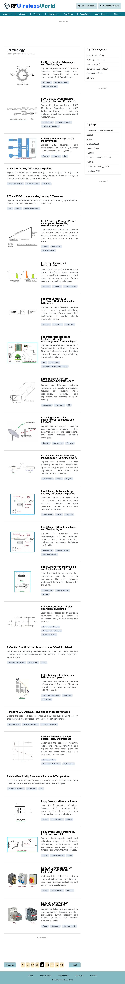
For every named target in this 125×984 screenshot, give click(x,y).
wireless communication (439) (99, 130)
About (30, 975)
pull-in (59, 515)
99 (42, 965)
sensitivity (57, 324)
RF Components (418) (95, 60)
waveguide (47, 405)
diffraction (47, 699)
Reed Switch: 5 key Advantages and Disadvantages (58, 528)
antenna (70, 443)
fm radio (46, 184)
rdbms (45, 156)
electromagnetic (57, 855)
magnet (68, 479)
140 (61, 965)
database (56, 156)
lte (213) (89, 162)
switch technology (49, 554)
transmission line (49, 635)
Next (75, 965)
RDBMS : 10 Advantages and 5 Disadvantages (57, 139)
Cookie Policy (63, 975)
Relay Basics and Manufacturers (59, 801)
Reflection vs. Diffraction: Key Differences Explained (57, 676)
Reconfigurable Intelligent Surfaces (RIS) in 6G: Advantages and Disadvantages (58, 339)
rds (10, 208)
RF (29, 6)
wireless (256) (92, 144)
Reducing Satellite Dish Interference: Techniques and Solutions (57, 419)
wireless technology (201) (97, 166)
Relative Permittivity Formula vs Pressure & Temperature (38, 776)
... (28, 965)
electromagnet (57, 819)
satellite (46, 443)
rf (69, 405)
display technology (30, 724)
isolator (69, 890)
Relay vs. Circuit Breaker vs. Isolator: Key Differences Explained (56, 870)
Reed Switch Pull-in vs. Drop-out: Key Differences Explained (58, 492)
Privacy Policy (45, 975)
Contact (93, 975)
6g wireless (54, 362)
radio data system (15, 184)
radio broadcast (32, 184)
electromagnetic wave (51, 695)
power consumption (49, 724)
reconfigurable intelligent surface (55, 366)
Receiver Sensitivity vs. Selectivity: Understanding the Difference (58, 301)
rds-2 (18, 208)
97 (32, 965)
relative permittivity (16, 789)
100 (47, 965)
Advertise (79, 975)
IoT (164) (90, 78)
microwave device (49, 86)
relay (45, 819)
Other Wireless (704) (95, 55)
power (45, 246)
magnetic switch (62, 550)
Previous (10, 965)
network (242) (92, 148)
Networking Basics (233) (97, 69)
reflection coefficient (50, 627)
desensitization (70, 286)
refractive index (48, 760)
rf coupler (46, 82)
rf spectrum (47, 122)
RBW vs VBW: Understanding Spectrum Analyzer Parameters (58, 100)
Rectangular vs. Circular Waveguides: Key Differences (57, 379)
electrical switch (69, 926)
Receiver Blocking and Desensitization (53, 264)
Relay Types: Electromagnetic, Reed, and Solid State (58, 833)
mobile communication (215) (98, 157)
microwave (59, 405)
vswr (44, 662)
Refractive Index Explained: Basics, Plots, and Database (56, 737)
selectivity (69, 324)
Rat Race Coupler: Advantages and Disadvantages (58, 63)
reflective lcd (14, 724)
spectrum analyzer (63, 122)
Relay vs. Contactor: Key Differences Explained (54, 903)
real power (56, 246)
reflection (67, 695)
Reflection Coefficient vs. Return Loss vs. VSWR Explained (39, 647)
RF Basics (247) (93, 64)
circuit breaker (57, 890)
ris (44, 362)
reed (70, 855)
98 (37, 965)
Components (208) (94, 73)
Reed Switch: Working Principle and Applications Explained (58, 568)
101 (52, 965)
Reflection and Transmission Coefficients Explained (57, 607)
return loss (33, 662)
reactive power (48, 250)
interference (57, 443)
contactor (55, 926)
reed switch (47, 479)
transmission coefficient (51, 631)
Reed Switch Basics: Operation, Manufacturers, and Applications (59, 456)
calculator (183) (93, 171)
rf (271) (89, 139)
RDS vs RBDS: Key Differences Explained (29, 168)
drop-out (69, 515)
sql (65, 156)
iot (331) (89, 135)
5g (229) (90, 153)
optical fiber (68, 764)
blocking (57, 286)
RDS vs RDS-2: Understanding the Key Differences (35, 196)
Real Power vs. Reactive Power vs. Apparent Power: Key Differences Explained (58, 223)
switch (59, 479)
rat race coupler (61, 82)
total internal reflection (51, 764)
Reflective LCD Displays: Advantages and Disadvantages (38, 711)
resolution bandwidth (50, 126)
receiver (46, 286)
